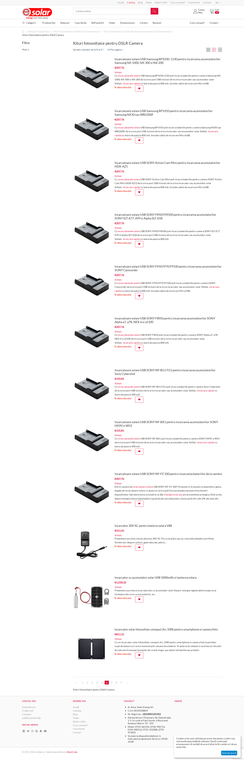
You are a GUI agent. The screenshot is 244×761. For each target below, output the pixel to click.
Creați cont (28, 710)
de (65, 752)
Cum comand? (177, 2)
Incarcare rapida (131, 83)
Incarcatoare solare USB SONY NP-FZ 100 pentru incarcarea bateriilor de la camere (168, 474)
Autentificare (29, 707)
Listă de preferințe (31, 717)
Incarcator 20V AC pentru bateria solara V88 (143, 525)
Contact (207, 2)
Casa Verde (194, 2)
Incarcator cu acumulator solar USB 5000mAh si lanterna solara (155, 577)
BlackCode (72, 752)
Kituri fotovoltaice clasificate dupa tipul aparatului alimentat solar (138, 31)
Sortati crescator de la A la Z (88, 49)
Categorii (30, 23)
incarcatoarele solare (129, 75)
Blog (140, 2)
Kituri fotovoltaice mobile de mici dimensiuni (76, 31)
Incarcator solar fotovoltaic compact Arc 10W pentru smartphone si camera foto (166, 629)
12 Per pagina (115, 49)
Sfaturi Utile (161, 2)
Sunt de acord (229, 752)
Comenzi (26, 714)
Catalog (131, 2)
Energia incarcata (173, 494)
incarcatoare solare (143, 486)
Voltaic (118, 72)
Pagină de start (23, 31)
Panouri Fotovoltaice (39, 31)
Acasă (121, 2)
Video (149, 2)
